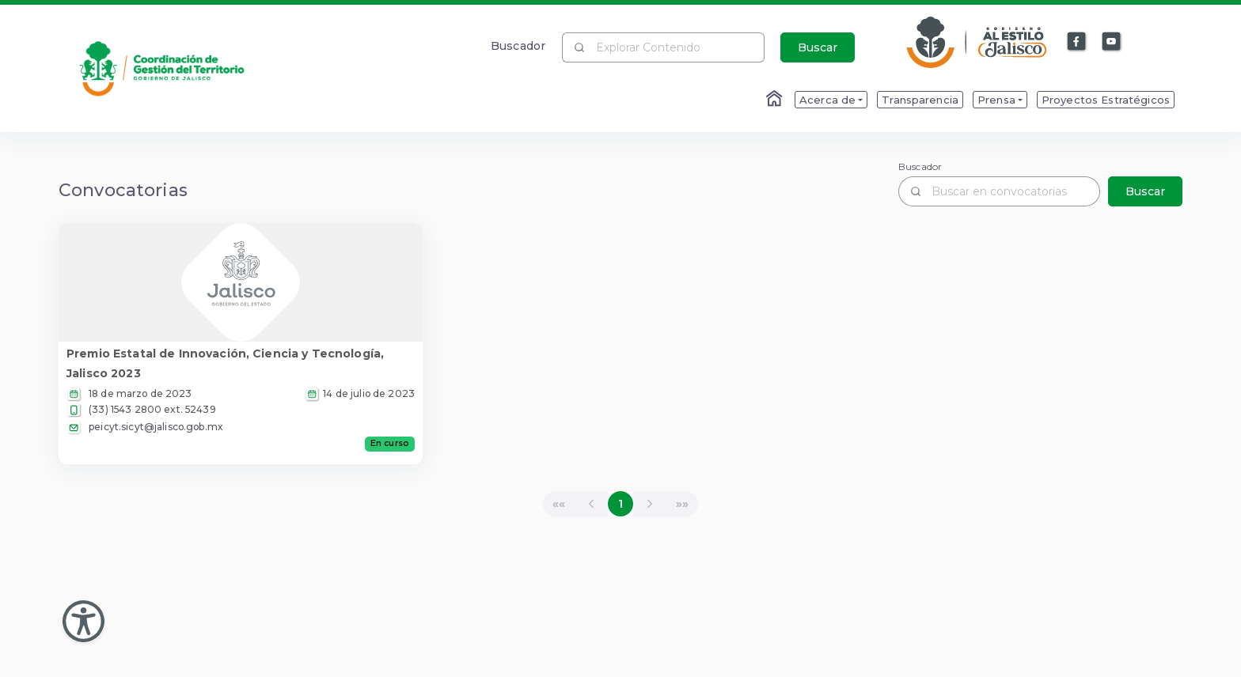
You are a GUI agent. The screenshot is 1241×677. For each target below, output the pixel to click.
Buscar (817, 47)
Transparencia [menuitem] (920, 99)
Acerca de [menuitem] (827, 99)
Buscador (518, 45)
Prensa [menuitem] (996, 99)
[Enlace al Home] (775, 99)
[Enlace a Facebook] (1077, 42)
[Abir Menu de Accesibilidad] (83, 621)
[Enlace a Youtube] (1112, 42)
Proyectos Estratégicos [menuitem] (1106, 99)
